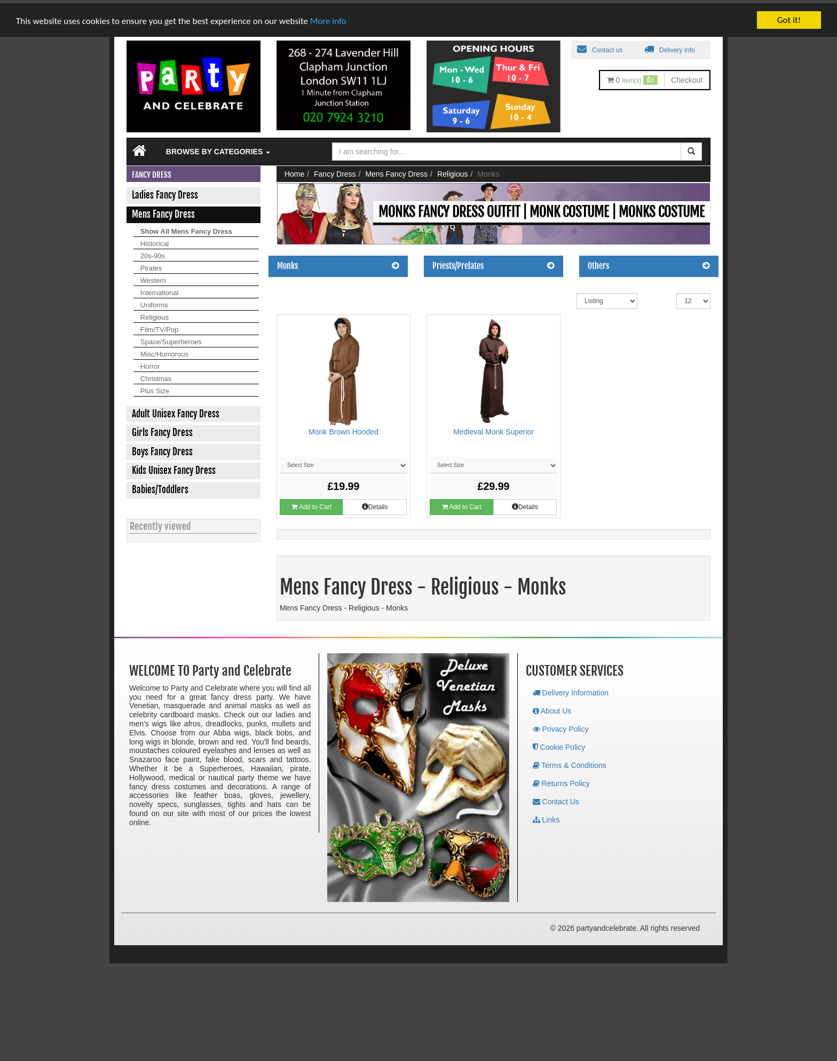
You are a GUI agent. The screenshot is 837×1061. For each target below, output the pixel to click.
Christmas (156, 375)
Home (294, 171)
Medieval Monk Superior (493, 428)
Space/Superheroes (171, 339)
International (159, 290)
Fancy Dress (335, 171)
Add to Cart (311, 504)
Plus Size (154, 388)
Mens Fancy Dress (396, 171)
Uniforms (154, 302)
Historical (154, 240)
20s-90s (152, 253)
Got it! (789, 16)
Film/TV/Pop (159, 326)
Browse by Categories (218, 148)
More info (328, 17)
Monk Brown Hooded (343, 428)
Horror (150, 363)
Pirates (151, 265)
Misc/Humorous (164, 351)
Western (153, 277)
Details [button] (375, 504)
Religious (154, 314)
